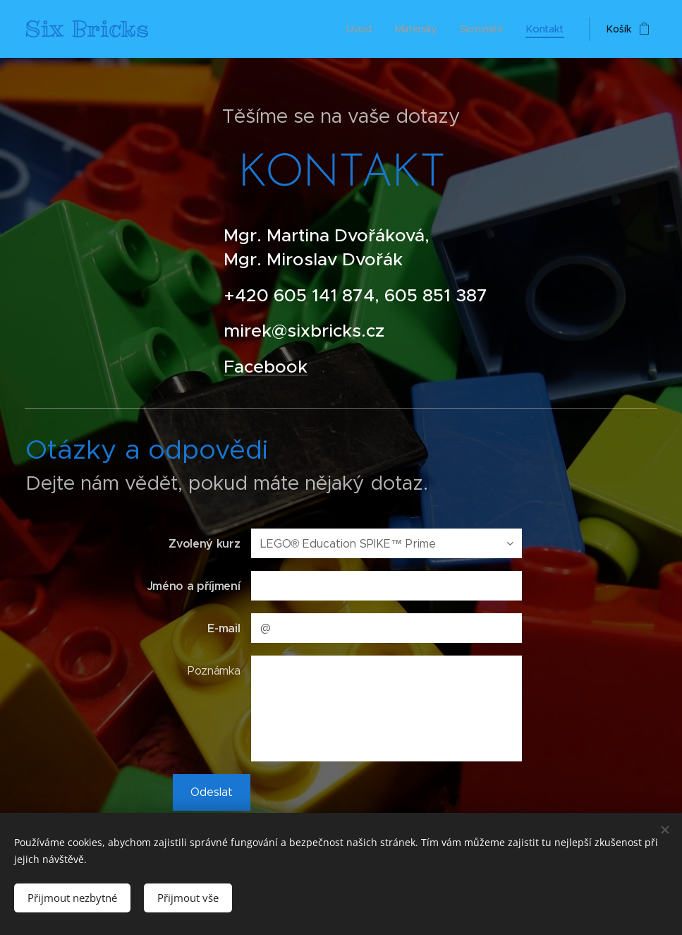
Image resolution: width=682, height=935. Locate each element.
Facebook (265, 367)
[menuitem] (361, 29)
